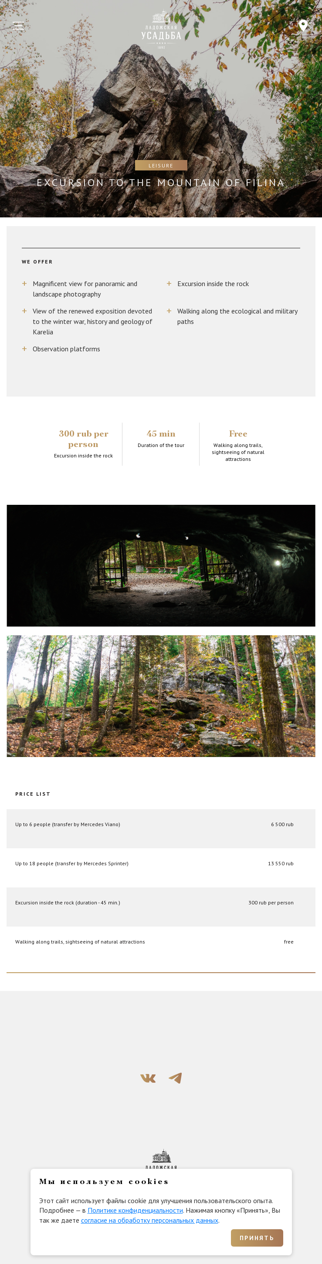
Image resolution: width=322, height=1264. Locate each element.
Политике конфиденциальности (135, 1210)
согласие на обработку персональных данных (149, 1220)
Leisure (161, 165)
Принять (257, 1238)
